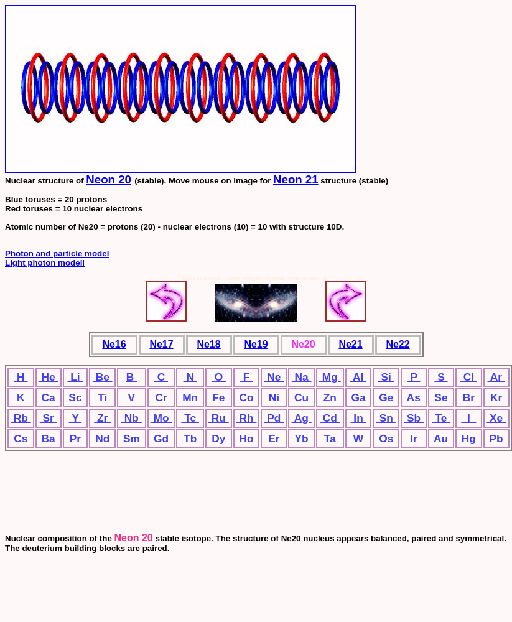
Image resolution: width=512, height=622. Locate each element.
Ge (386, 397)
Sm (131, 438)
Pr (75, 438)
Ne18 (208, 344)
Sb (414, 418)
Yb (301, 438)
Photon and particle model (57, 253)
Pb (496, 438)
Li (75, 377)
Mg (330, 377)
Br (469, 397)
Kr (496, 397)
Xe (496, 418)
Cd (330, 418)
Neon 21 (296, 179)
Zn (330, 397)
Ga (358, 397)
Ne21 (350, 344)
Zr (102, 418)
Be (103, 377)
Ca (48, 397)
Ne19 (256, 344)
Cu (301, 397)
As (413, 397)
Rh (246, 418)
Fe (218, 397)
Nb (131, 418)
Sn (386, 418)
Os (386, 438)
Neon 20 (108, 179)
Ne (274, 377)
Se (441, 397)
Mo (161, 418)
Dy (218, 438)
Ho (246, 438)
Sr (48, 418)
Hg (468, 438)
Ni (274, 397)
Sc (75, 397)
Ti (102, 397)
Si (386, 377)
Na (302, 377)
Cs (20, 438)
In (358, 418)
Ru (218, 418)
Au (441, 438)
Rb (21, 418)
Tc (190, 418)
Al (358, 377)
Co (246, 397)
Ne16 (114, 344)
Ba (48, 438)
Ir (413, 438)
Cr (161, 397)
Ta (330, 438)
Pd (274, 418)
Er (273, 438)
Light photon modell (45, 262)
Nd (102, 438)
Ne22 (397, 344)
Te (441, 418)
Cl (468, 377)
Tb (190, 438)
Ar (496, 377)
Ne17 (161, 344)
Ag (302, 418)
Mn (190, 397)
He (48, 377)
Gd (161, 438)
